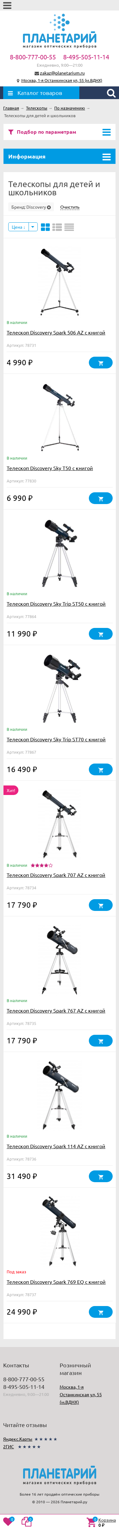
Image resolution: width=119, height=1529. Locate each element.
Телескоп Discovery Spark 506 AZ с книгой (56, 332)
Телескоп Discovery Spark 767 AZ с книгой (56, 1010)
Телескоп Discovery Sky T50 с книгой (50, 468)
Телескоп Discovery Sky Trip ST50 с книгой (56, 603)
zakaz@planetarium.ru (62, 73)
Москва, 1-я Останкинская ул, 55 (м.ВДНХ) (61, 80)
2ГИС (8, 1446)
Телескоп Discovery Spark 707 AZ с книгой (56, 875)
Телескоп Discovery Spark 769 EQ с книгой (56, 1281)
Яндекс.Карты (17, 1439)
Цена (18, 227)
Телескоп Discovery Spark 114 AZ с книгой (56, 1146)
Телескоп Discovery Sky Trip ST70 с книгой (56, 739)
